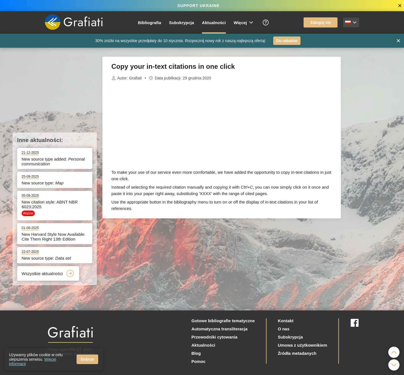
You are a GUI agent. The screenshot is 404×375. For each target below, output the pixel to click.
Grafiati (135, 78)
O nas (284, 328)
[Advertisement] (368, 141)
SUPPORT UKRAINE (198, 5)
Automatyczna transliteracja (219, 328)
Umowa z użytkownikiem (302, 345)
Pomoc (198, 361)
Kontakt (285, 320)
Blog (196, 353)
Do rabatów (286, 40)
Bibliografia (149, 22)
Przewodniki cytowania (214, 337)
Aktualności (214, 22)
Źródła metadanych (297, 353)
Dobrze (87, 359)
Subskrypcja (181, 22)
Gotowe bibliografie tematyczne (223, 320)
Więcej (244, 22)
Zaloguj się (320, 22)
